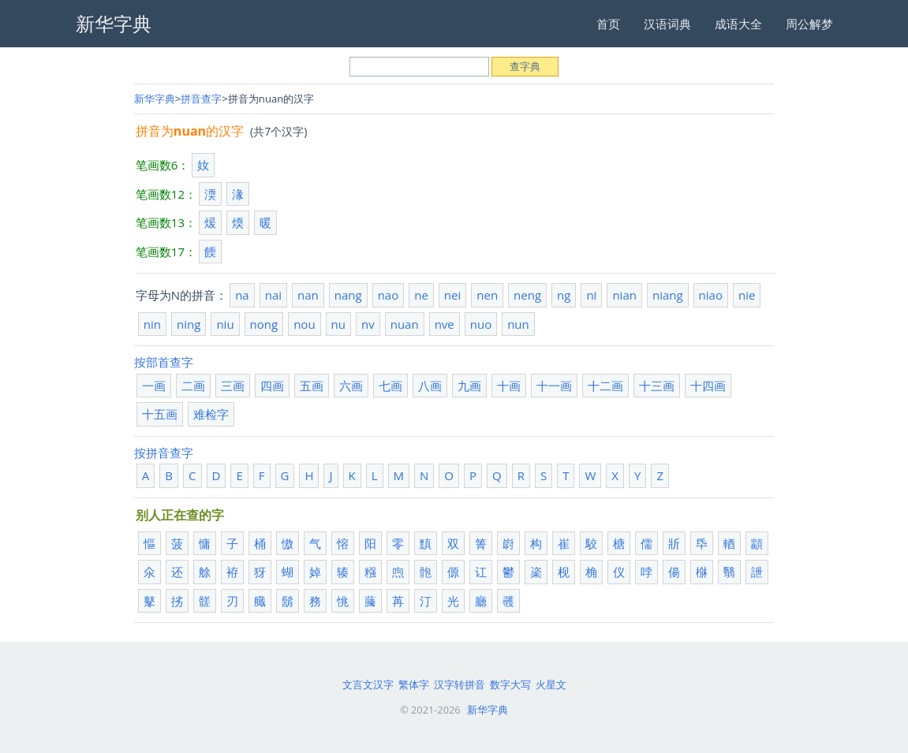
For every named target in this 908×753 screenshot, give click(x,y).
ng (563, 295)
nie (746, 295)
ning (188, 324)
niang (667, 295)
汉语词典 (667, 24)
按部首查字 (163, 362)
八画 (430, 385)
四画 (272, 385)
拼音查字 (201, 98)
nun (518, 324)
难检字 (211, 414)
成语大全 (738, 24)
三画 (233, 385)
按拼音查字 (163, 452)
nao (388, 295)
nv (368, 324)
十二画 (605, 385)
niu (225, 324)
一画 (154, 385)
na (242, 295)
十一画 (554, 385)
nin (152, 324)
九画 (469, 385)
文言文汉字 (368, 684)
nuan (404, 324)
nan (308, 295)
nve (444, 324)
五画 (311, 385)
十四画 (708, 385)
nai (273, 295)
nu (338, 324)
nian (624, 295)
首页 (608, 24)
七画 (390, 385)
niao (711, 295)
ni (591, 295)
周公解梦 (809, 24)
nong (264, 324)
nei (452, 295)
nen (487, 295)
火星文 (551, 684)
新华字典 (154, 98)
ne (421, 295)
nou (304, 324)
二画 (193, 385)
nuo (480, 324)
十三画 (656, 385)
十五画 (159, 414)
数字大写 (510, 684)
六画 (351, 385)
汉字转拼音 (459, 684)
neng (527, 295)
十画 (509, 385)
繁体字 (413, 684)
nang (348, 295)
